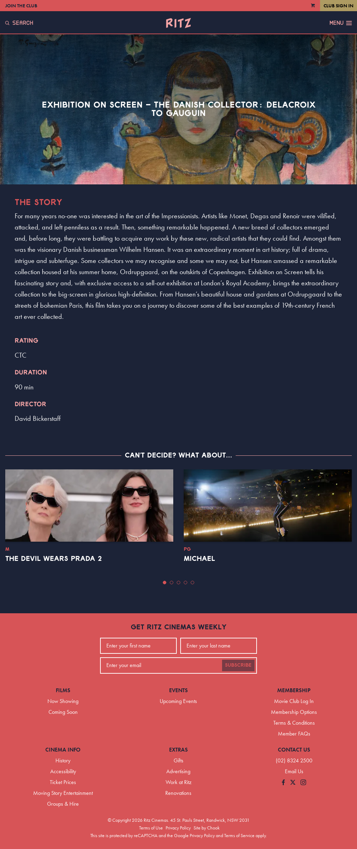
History (62, 760)
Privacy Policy (178, 828)
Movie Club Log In (294, 701)
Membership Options (294, 712)
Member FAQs (294, 733)
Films (63, 690)
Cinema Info (63, 749)
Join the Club (21, 5)
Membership (294, 690)
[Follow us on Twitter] (293, 782)
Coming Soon (63, 712)
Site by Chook (206, 828)
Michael (199, 558)
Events (178, 690)
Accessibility (63, 771)
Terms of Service (239, 835)
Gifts (178, 760)
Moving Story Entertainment (63, 793)
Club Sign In (339, 5)
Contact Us (294, 749)
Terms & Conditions (294, 722)
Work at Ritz (178, 782)
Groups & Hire (63, 803)
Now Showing (62, 701)
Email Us (294, 771)
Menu (340, 23)
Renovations (178, 793)
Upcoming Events (178, 701)
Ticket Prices (63, 782)
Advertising (178, 771)
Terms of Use (151, 828)
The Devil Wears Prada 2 (53, 558)
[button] (164, 582)
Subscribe (238, 665)
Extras (178, 749)
